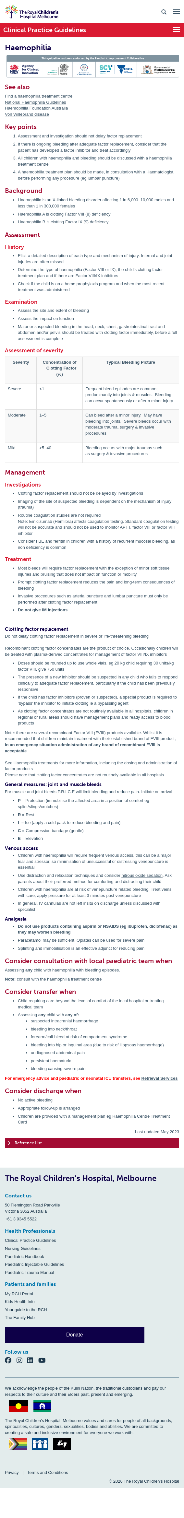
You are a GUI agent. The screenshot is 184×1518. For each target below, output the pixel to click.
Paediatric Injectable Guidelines (34, 1264)
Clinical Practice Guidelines (30, 1240)
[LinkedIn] (32, 1360)
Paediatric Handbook (24, 1256)
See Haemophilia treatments (31, 762)
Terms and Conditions (47, 1472)
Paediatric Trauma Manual (29, 1272)
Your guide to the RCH (26, 1309)
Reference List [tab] (24, 1143)
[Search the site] (164, 11)
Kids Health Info (20, 1301)
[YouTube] (44, 1360)
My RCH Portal (19, 1293)
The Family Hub (20, 1317)
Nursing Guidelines (23, 1248)
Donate (74, 1334)
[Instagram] (22, 1360)
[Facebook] (11, 1360)
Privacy (12, 1472)
